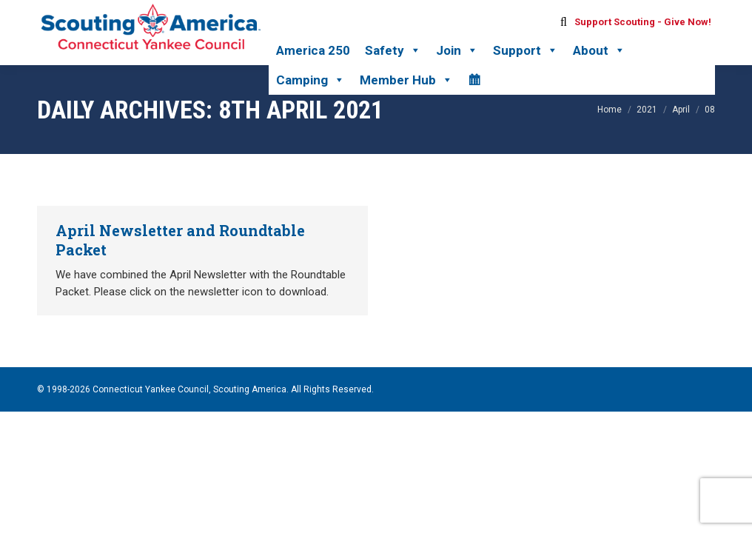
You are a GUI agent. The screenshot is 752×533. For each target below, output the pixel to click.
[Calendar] (474, 80)
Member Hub (406, 80)
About (599, 50)
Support (525, 50)
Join (457, 50)
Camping (310, 80)
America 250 (313, 50)
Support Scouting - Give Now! (642, 21)
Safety (393, 50)
